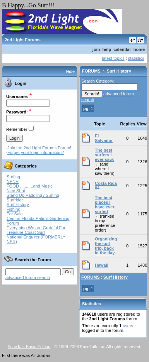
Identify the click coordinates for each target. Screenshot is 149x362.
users (128, 325)
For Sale (15, 213)
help (107, 49)
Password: (17, 112)
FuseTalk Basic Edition (29, 346)
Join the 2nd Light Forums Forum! (39, 147)
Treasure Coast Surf (26, 232)
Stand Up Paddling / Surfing (33, 195)
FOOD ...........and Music (30, 186)
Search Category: (98, 81)
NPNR (13, 181)
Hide (70, 71)
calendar (122, 49)
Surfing (13, 176)
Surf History (18, 204)
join (96, 49)
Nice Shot (16, 190)
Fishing (13, 209)
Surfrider (15, 200)
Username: (17, 96)
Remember (16, 129)
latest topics (113, 58)
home (139, 49)
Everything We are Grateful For (36, 227)
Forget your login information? (35, 152)
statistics (136, 58)
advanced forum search (27, 277)
